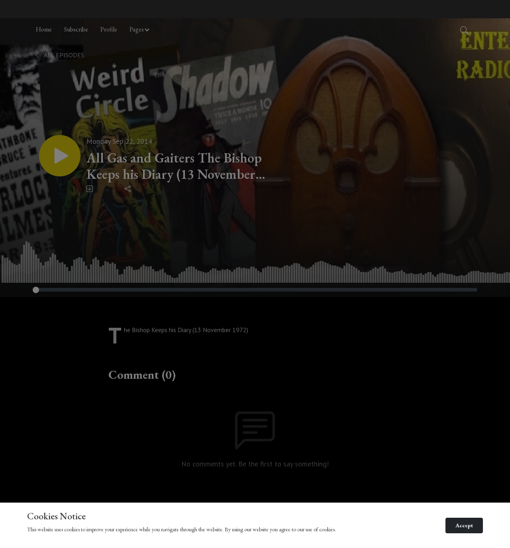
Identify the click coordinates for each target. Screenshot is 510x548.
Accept (464, 525)
